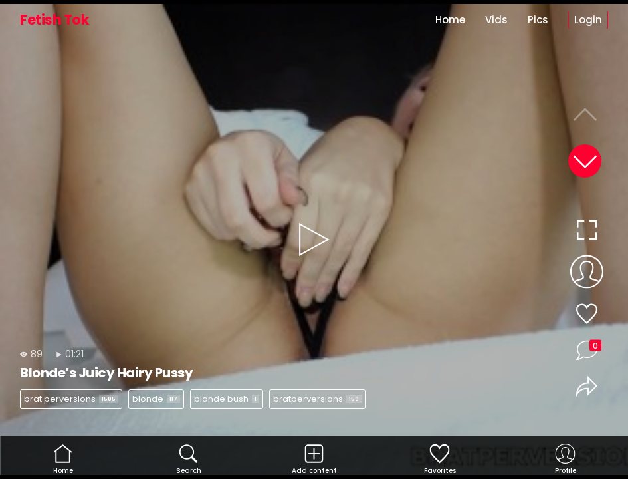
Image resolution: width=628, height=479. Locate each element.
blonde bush (226, 399)
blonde (156, 399)
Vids (496, 20)
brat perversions (71, 399)
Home (450, 20)
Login (588, 20)
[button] (584, 161)
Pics (538, 20)
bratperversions (317, 399)
